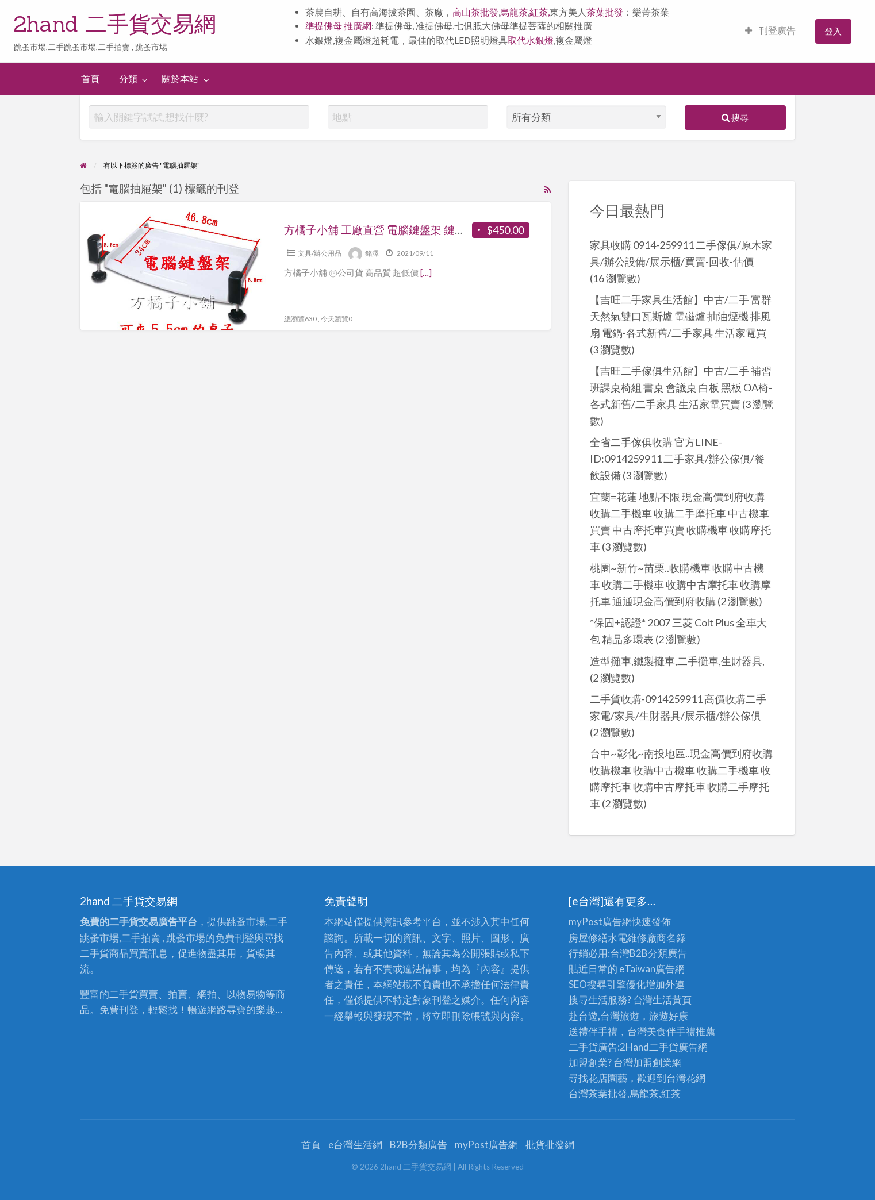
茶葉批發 (604, 12)
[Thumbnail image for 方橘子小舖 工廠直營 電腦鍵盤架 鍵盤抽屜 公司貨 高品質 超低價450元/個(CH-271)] (172, 266)
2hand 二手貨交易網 (115, 23)
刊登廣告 (770, 30)
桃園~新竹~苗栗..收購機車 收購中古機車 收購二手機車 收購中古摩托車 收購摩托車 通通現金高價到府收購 (680, 584)
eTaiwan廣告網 (652, 969)
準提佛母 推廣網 (338, 26)
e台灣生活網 (355, 1145)
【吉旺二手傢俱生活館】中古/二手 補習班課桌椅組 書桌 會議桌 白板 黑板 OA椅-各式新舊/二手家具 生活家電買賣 (681, 387)
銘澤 (372, 253)
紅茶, (539, 12)
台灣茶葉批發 (598, 1093)
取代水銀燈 (531, 40)
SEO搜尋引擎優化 (607, 984)
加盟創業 (652, 1062)
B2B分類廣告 (418, 1145)
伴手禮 (681, 1031)
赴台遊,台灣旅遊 (604, 1016)
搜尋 (735, 117)
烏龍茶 (514, 12)
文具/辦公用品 (319, 253)
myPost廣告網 (600, 922)
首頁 (90, 79)
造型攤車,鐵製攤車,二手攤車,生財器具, (677, 661)
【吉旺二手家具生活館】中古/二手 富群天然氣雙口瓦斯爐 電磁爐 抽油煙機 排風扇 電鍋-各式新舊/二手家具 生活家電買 (681, 316)
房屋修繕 (588, 938)
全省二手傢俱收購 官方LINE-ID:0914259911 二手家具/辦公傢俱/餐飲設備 (677, 459)
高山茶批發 (475, 12)
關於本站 (180, 79)
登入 (833, 31)
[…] (426, 272)
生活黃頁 (672, 1000)
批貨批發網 (549, 1145)
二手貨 (663, 1047)
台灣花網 (685, 1078)
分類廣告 (667, 953)
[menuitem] (770, 31)
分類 (128, 79)
